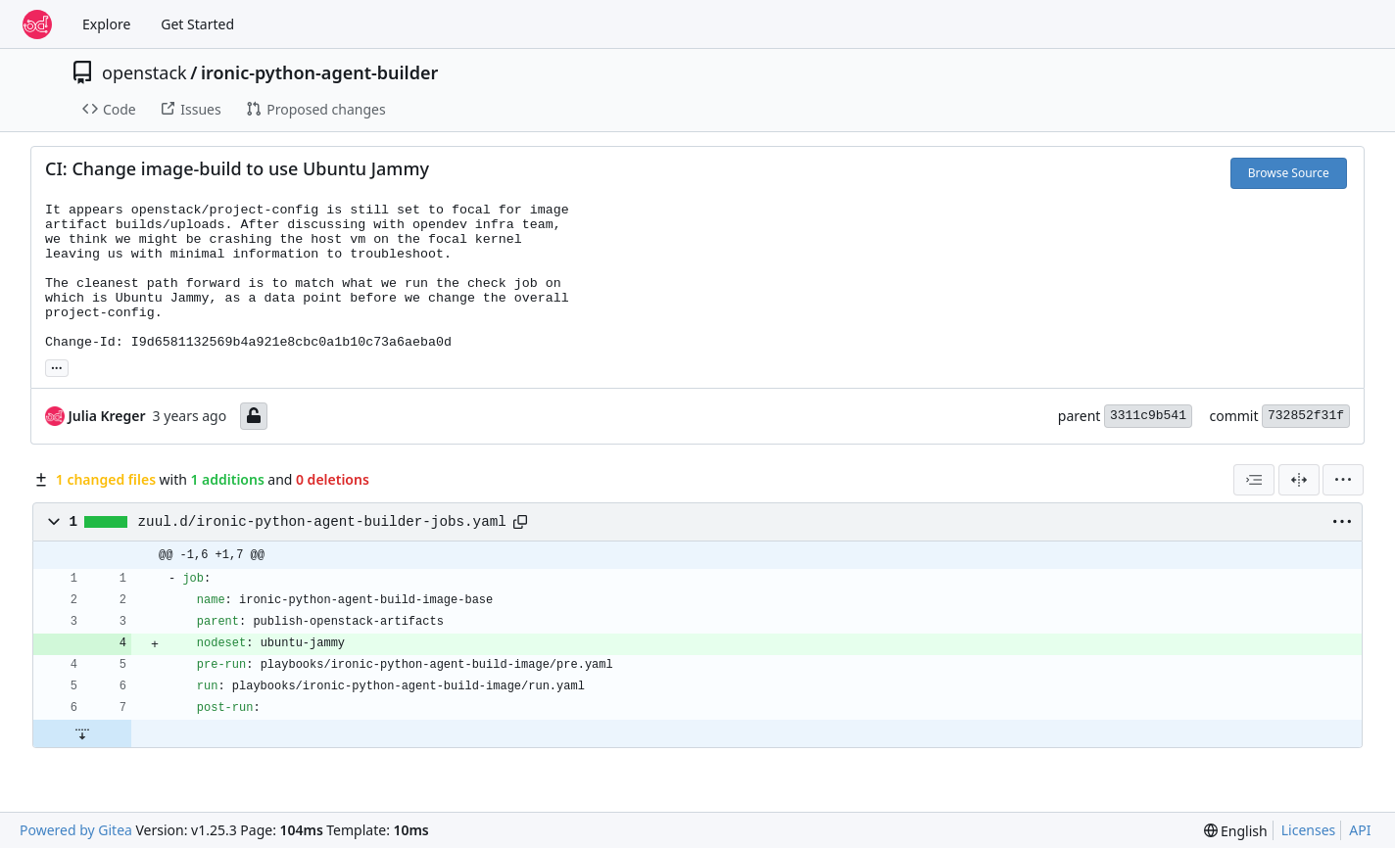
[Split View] (1299, 479)
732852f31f (1306, 415)
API (1360, 830)
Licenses (1308, 830)
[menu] (1343, 479)
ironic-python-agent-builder (319, 72)
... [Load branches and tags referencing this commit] (57, 366)
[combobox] (1254, 479)
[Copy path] (520, 522)
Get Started (197, 24)
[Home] (37, 24)
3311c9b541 (1148, 415)
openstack (144, 72)
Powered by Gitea (76, 830)
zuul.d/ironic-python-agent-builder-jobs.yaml (322, 522)
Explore (106, 24)
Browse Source (1288, 173)
